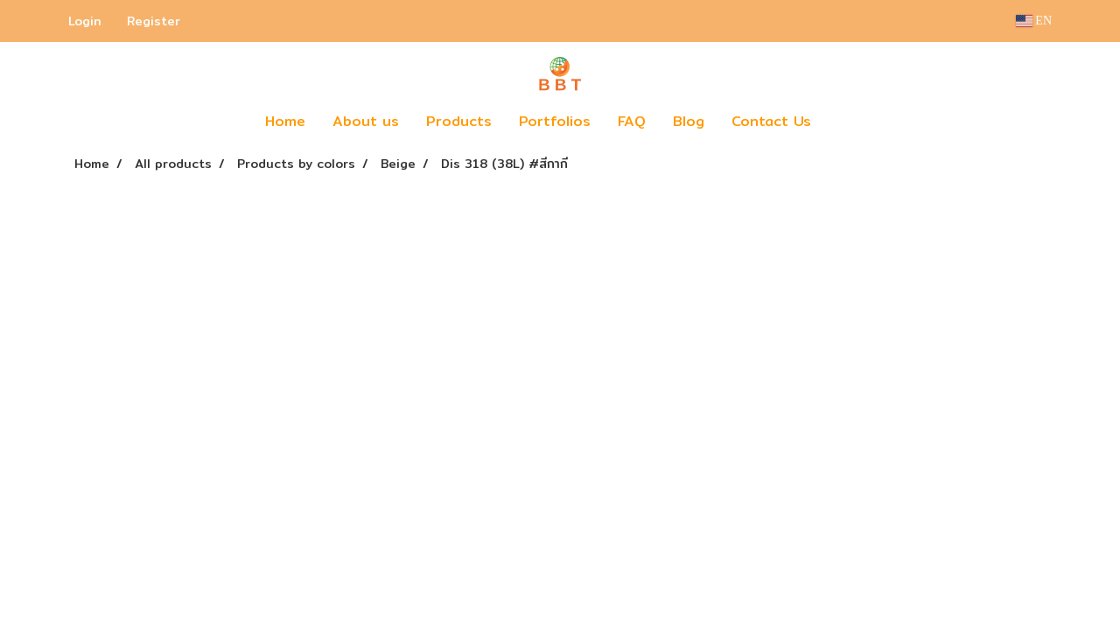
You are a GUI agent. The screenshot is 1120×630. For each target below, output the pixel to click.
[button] (850, 122)
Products (459, 121)
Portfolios (555, 121)
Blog (688, 121)
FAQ (632, 121)
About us (365, 121)
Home (285, 121)
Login (85, 21)
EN (1034, 20)
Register (153, 21)
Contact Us (771, 121)
